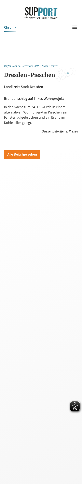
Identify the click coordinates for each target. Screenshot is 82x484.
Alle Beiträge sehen (22, 154)
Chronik (10, 28)
